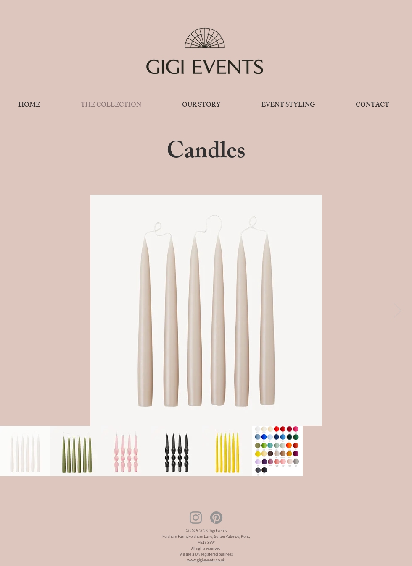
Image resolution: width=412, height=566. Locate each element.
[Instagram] (196, 517)
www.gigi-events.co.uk (206, 560)
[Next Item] (397, 310)
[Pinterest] (216, 517)
